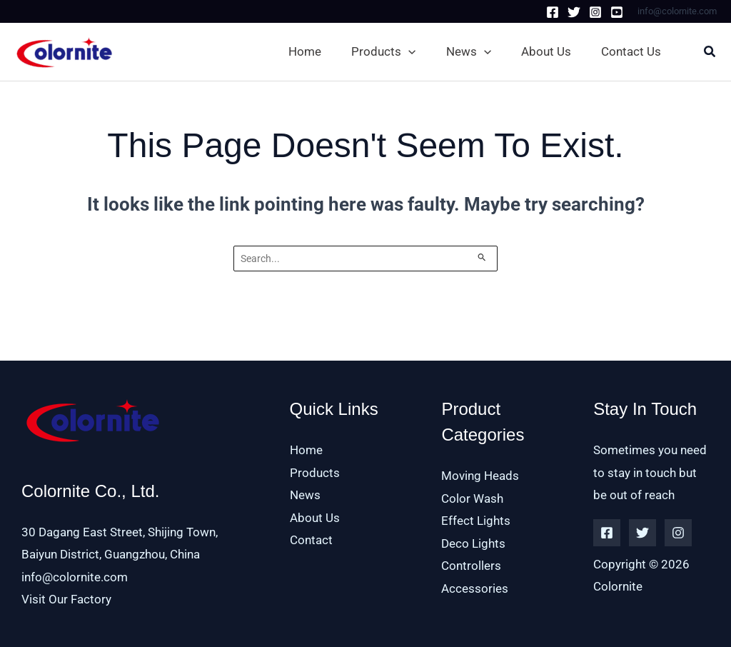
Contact (311, 540)
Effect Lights (475, 520)
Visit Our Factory (66, 599)
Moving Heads (480, 475)
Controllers (471, 565)
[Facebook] (552, 12)
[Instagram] (595, 12)
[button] (386, 51)
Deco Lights (473, 543)
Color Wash (472, 498)
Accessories (474, 588)
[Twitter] (574, 12)
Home (306, 450)
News (305, 495)
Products (315, 473)
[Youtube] (616, 12)
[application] (408, 51)
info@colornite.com (74, 577)
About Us (315, 518)
